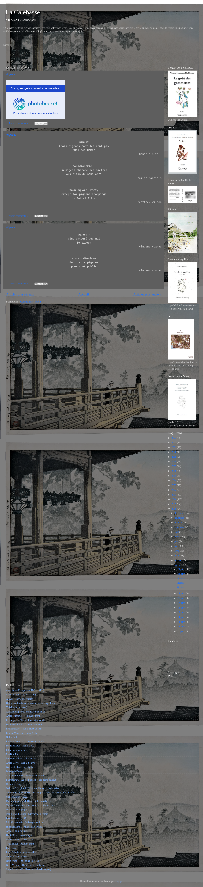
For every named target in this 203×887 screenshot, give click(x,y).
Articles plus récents (20, 294)
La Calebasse (22, 12)
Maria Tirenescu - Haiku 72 (19, 839)
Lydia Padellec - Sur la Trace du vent (24, 728)
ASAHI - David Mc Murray (19, 699)
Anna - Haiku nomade (17, 831)
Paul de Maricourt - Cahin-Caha (21, 733)
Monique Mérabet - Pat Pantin (21, 758)
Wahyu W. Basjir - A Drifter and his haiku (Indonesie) (32, 788)
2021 (174, 447)
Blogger (119, 881)
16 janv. (181, 607)
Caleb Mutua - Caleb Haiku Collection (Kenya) (29, 801)
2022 (174, 442)
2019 (174, 456)
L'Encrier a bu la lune (16, 750)
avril (177, 550)
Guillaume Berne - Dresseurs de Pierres (25, 775)
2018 (174, 461)
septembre (179, 527)
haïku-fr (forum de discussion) (21, 694)
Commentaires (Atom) (31, 301)
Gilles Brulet (12, 737)
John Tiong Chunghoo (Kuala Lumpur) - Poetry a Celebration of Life (40, 792)
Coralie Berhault (14, 784)
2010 (174, 499)
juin (176, 541)
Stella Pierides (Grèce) (17, 797)
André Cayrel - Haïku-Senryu (20, 762)
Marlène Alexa (13, 754)
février (177, 560)
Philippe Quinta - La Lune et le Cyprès (25, 741)
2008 (174, 508)
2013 (174, 485)
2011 (174, 494)
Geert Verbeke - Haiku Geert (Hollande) (25, 865)
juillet (177, 536)
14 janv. (181, 617)
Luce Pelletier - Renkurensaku (21, 852)
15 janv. (181, 612)
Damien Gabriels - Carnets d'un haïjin (24, 724)
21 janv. (181, 598)
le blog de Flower (14, 771)
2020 (174, 452)
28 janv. (181, 573)
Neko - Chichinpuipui (16, 809)
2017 (174, 466)
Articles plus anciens (147, 294)
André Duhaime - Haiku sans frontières (25, 716)
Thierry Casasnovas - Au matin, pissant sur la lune (30, 805)
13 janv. (181, 622)
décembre (179, 513)
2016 (174, 471)
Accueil (83, 294)
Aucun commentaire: (19, 123)
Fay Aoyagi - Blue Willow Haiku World (25, 720)
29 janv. (181, 569)
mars (177, 555)
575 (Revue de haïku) (16, 707)
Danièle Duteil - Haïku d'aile (20, 745)
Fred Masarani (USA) (16, 818)
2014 (174, 480)
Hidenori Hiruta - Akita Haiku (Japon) (24, 826)
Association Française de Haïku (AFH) (25, 690)
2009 (174, 504)
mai (176, 546)
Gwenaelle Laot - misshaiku (19, 767)
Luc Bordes (11, 848)
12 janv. (181, 626)
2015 (174, 475)
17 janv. (181, 602)
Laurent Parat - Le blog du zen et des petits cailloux (31, 779)
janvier (178, 565)
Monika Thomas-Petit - (17, 856)
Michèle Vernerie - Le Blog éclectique (24, 822)
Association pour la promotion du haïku (25, 711)
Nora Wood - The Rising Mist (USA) (24, 860)
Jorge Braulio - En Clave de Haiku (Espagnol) (28, 869)
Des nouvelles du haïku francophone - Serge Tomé (30, 703)
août (176, 532)
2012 (174, 490)
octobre (178, 522)
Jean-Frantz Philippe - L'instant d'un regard (27, 814)
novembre (179, 517)
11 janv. (181, 631)
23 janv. (181, 593)
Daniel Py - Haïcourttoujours (20, 835)
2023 (174, 438)
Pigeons (11, 74)
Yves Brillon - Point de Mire (20, 843)
